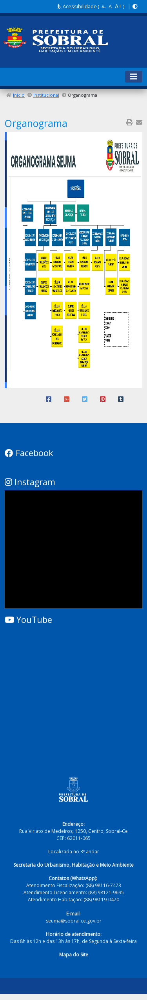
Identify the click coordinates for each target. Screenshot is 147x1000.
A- (104, 6)
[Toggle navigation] (133, 77)
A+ (118, 6)
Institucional (46, 95)
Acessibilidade (77, 6)
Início (19, 95)
